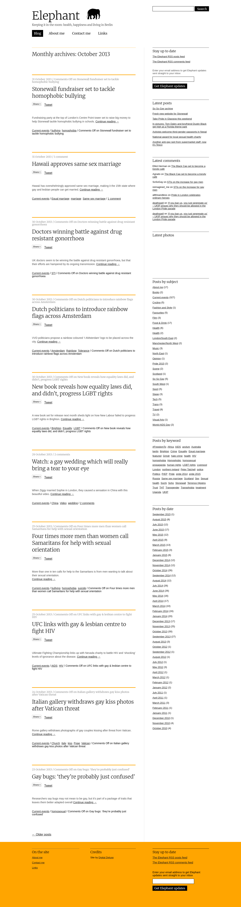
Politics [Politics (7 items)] (156, 474)
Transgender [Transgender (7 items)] (172, 487)
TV (154, 414)
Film (155, 317)
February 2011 (161, 707)
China (55, 503)
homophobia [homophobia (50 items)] (159, 460)
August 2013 (159, 641)
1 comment (61, 156)
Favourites (158, 312)
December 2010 (161, 718)
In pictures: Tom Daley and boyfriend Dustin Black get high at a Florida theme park (180, 125)
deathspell (158, 202)
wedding (73, 503)
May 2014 (158, 595)
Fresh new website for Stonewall (170, 113)
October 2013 (160, 631)
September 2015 (162, 514)
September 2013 (162, 636)
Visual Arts (158, 419)
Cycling (157, 302)
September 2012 (162, 651)
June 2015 (158, 529)
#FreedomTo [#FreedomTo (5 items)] (159, 446)
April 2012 (158, 672)
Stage (156, 394)
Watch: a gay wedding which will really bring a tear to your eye (80, 465)
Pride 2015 (158, 363)
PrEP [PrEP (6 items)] (164, 474)
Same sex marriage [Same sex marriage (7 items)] (172, 478)
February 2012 (161, 682)
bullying (56, 130)
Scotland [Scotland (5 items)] (189, 478)
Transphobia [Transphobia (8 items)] (187, 487)
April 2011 (158, 697)
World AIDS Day (161, 424)
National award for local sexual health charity (177, 136)
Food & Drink (160, 322)
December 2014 (161, 560)
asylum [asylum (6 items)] (186, 446)
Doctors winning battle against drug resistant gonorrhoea (77, 235)
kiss (70, 743)
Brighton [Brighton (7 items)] (164, 451)
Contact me (81, 33)
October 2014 (160, 570)
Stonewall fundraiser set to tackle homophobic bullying (73, 92)
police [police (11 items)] (200, 469)
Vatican (85, 743)
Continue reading (107, 121)
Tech (155, 399)
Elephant (56, 15)
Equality (67, 428)
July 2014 (158, 585)
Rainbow (71, 350)
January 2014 (160, 616)
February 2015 (161, 550)
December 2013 (161, 621)
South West (159, 384)
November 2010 (161, 723)
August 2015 (159, 519)
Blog (37, 33)
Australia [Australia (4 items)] (196, 446)
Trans (156, 404)
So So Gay (158, 378)
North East (158, 353)
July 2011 (158, 692)
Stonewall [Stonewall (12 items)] (180, 483)
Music (156, 348)
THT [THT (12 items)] (161, 487)
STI (54, 273)
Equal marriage (60, 198)
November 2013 (161, 626)
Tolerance (83, 350)
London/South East (163, 338)
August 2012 (159, 657)
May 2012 (158, 667)
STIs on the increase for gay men (185, 182)
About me (57, 33)
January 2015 (160, 555)
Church (56, 743)
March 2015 (159, 544)
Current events (40, 130)
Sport (155, 389)
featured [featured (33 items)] (157, 455)
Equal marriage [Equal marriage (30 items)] (197, 451)
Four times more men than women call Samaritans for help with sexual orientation (80, 543)
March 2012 (159, 677)
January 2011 (160, 713)
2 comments (62, 454)
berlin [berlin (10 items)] (156, 451)
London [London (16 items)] (157, 469)
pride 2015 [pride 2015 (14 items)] (195, 474)
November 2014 (161, 565)
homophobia (69, 130)
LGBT (77, 428)
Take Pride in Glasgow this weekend (172, 118)
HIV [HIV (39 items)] (194, 455)
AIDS (54, 665)
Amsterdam (58, 350)
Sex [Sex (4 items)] (197, 478)
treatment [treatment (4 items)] (201, 487)
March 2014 (159, 606)
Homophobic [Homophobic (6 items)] (174, 460)
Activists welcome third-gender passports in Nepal (180, 131)
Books (156, 292)
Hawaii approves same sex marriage (76, 164)
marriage (76, 198)
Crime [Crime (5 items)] (173, 451)
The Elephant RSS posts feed (169, 56)
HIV (61, 665)
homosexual (59, 811)
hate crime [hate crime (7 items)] (177, 455)
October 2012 (160, 646)
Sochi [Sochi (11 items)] (164, 483)
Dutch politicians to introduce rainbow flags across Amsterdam (80, 312)
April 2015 (158, 539)
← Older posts (41, 834)
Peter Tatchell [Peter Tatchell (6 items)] (188, 469)
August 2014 (159, 580)
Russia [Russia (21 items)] (156, 478)
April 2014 (158, 601)
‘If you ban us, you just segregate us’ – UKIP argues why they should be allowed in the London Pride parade (180, 205)
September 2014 (162, 575)
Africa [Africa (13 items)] (171, 446)
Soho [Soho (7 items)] (171, 483)
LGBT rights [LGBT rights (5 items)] (189, 464)
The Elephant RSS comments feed (171, 61)
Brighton (56, 428)
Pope (77, 743)
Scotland (157, 373)
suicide (82, 588)
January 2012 (160, 687)
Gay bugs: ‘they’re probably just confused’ (83, 776)
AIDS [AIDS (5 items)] (178, 446)
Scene (156, 368)
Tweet (48, 104)
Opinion (157, 358)
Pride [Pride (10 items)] (172, 474)
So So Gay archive (163, 108)
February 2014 (161, 611)
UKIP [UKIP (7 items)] (165, 492)
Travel (156, 409)
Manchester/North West (165, 343)
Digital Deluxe (106, 857)
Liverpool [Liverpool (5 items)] (202, 464)
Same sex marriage (94, 198)
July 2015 (158, 524)
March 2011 (159, 702)
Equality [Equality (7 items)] (182, 451)
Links (102, 33)
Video (63, 503)
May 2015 (158, 534)
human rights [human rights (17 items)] (174, 464)
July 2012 (158, 662)
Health (156, 328)
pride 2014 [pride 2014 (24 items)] (182, 474)
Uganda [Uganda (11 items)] (157, 492)
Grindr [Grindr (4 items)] (166, 455)
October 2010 (160, 728)
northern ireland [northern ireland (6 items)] (170, 469)
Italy (63, 743)
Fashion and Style (162, 307)
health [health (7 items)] (187, 455)
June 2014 (158, 590)
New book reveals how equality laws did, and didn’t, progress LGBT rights (82, 390)
